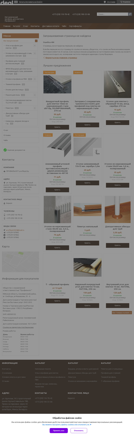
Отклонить (79, 431)
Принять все (58, 431)
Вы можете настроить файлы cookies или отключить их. (66, 425)
